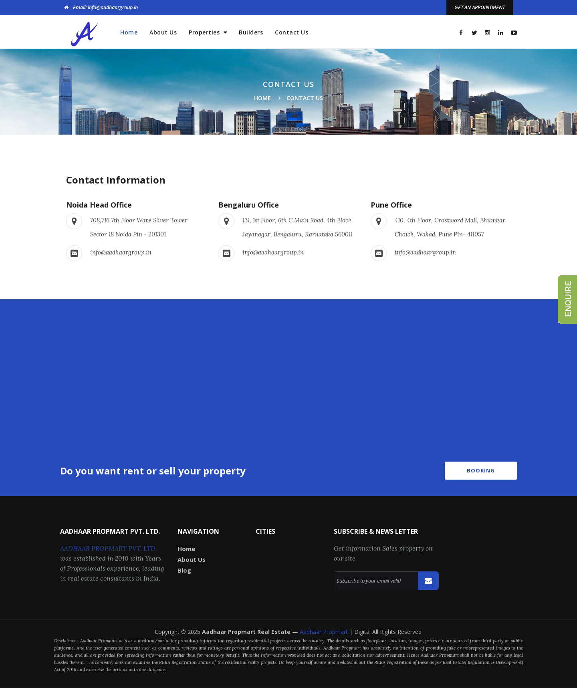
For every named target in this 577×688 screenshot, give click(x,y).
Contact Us (291, 32)
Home (128, 32)
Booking (481, 470)
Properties (205, 32)
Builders (251, 32)
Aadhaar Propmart (324, 632)
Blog (184, 570)
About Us (163, 32)
